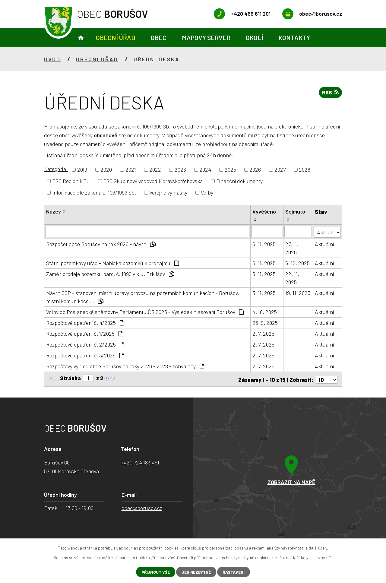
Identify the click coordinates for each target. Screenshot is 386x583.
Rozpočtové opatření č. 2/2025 (85, 344)
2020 (106, 169)
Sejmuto (295, 211)
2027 (280, 169)
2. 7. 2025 (263, 333)
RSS (330, 93)
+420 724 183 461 (140, 460)
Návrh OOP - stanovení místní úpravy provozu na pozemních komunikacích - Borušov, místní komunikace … (142, 296)
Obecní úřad (115, 37)
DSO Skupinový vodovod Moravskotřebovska (153, 181)
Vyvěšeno (264, 211)
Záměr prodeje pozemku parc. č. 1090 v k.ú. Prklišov (110, 273)
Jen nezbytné (196, 572)
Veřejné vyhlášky (168, 192)
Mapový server (206, 37)
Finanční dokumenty (239, 181)
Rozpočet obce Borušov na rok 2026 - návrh (101, 243)
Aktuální (324, 243)
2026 (255, 169)
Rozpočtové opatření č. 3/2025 (85, 354)
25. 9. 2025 (265, 322)
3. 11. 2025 (264, 292)
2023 (180, 169)
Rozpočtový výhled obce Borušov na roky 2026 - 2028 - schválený (125, 365)
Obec (158, 37)
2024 (205, 169)
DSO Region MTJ (71, 181)
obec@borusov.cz (142, 506)
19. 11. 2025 (298, 292)
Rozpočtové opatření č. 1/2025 (84, 333)
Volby (207, 192)
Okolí (254, 37)
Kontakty (294, 37)
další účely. (318, 547)
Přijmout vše (153, 572)
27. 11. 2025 (292, 247)
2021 (130, 169)
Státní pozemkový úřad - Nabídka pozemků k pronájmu (112, 262)
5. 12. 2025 (298, 262)
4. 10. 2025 (264, 311)
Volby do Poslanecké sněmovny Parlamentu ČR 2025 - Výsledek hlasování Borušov (145, 311)
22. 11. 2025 (292, 277)
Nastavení (235, 572)
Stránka (70, 377)
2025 (230, 169)
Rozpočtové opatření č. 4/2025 (85, 322)
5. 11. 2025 (264, 243)
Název (53, 211)
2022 (155, 169)
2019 (82, 169)
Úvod (80, 37)
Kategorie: (56, 169)
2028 (304, 169)
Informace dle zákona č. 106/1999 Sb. (94, 192)
